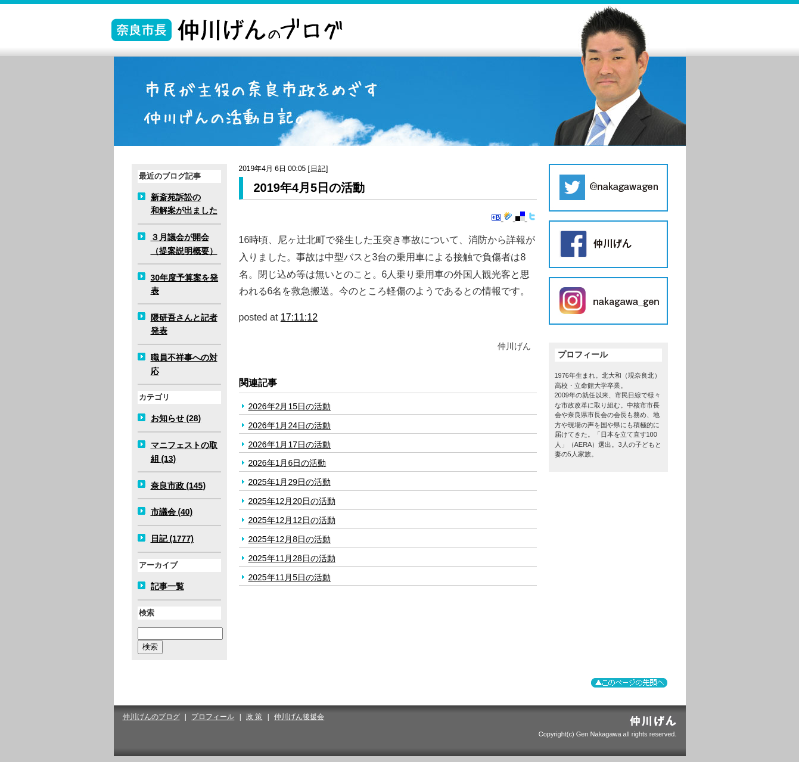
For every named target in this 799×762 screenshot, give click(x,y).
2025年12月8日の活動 (289, 539)
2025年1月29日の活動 (289, 482)
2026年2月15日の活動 (289, 406)
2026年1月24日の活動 (289, 425)
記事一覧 (167, 586)
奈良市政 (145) (178, 485)
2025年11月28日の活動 (291, 558)
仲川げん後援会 (299, 717)
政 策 (254, 717)
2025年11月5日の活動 (289, 577)
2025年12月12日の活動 (291, 520)
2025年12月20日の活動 (291, 501)
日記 (318, 168)
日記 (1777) (172, 538)
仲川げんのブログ (151, 717)
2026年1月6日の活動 (287, 463)
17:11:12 (299, 317)
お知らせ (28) (176, 418)
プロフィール (212, 717)
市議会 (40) (172, 512)
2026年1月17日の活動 (289, 444)
